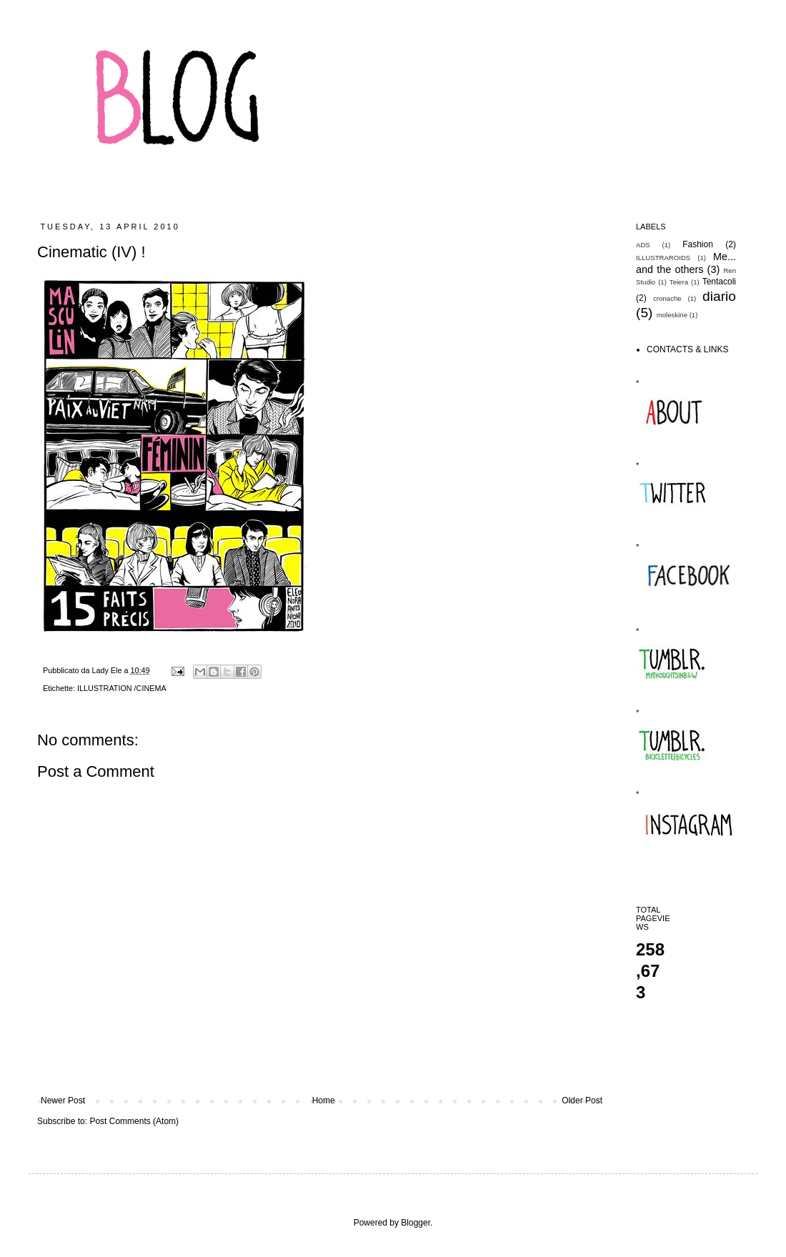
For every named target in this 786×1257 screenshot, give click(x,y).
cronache (667, 298)
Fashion (697, 244)
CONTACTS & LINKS (687, 349)
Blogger (415, 1223)
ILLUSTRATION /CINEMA (121, 688)
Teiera (679, 282)
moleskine (672, 315)
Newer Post (63, 1100)
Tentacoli (719, 282)
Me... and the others (686, 263)
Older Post (582, 1100)
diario (719, 296)
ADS (643, 245)
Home (323, 1100)
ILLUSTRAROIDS (663, 258)
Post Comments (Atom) (134, 1121)
